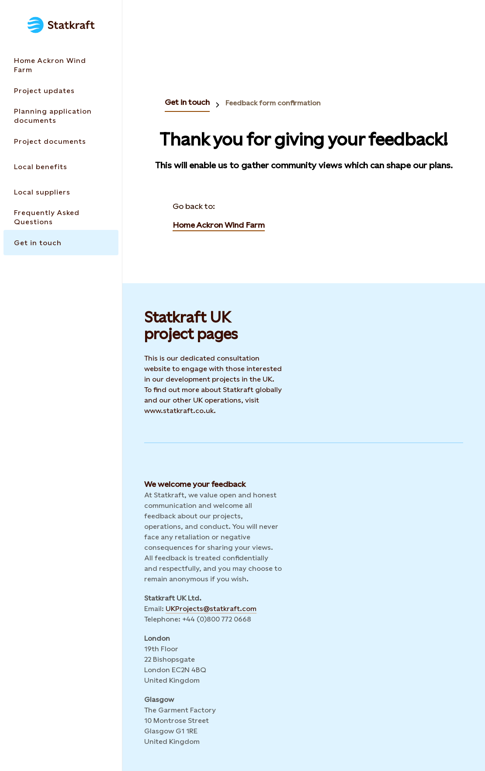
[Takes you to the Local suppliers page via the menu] (60, 192)
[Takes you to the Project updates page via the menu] (60, 90)
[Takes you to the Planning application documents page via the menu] (60, 115)
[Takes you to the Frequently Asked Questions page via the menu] (60, 217)
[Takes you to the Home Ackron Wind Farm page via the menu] (60, 65)
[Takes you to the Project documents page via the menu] (60, 141)
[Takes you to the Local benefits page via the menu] (60, 166)
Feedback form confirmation (273, 103)
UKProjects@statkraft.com (211, 608)
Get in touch (187, 102)
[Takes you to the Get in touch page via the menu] (60, 242)
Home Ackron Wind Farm (219, 224)
